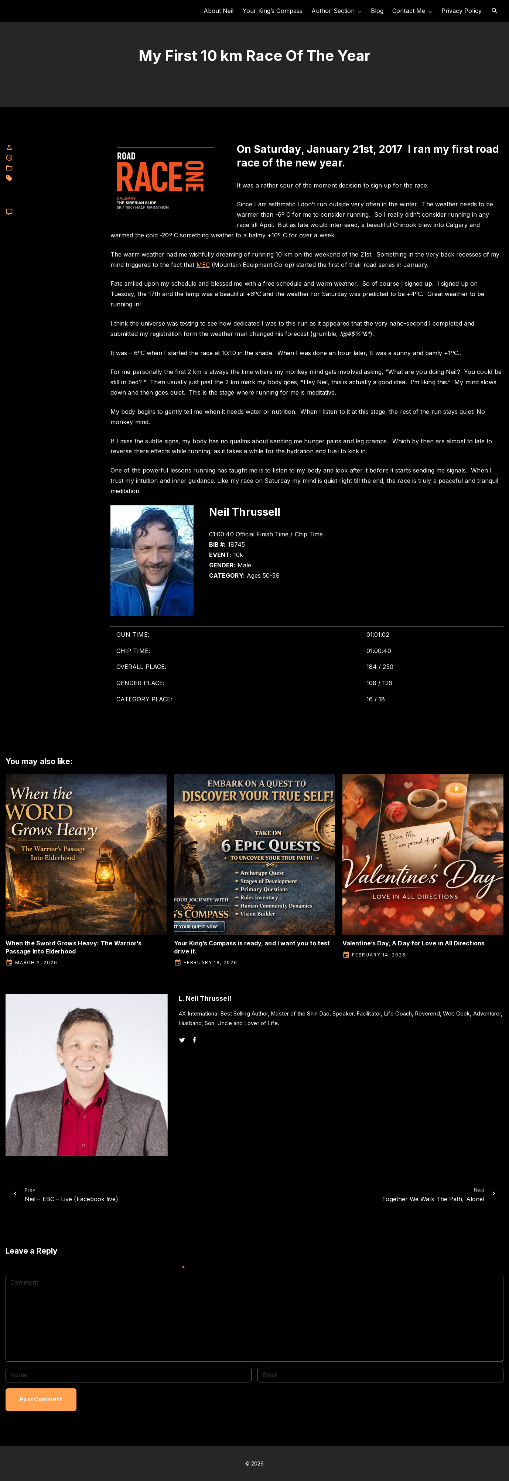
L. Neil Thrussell (63, 168)
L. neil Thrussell (34, 178)
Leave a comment (37, 212)
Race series (55, 202)
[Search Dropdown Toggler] (494, 11)
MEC (61, 178)
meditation (28, 186)
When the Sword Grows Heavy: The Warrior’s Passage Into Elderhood (73, 947)
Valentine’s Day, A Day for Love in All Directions (413, 943)
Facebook (28, 168)
